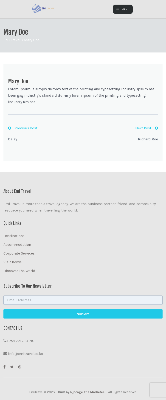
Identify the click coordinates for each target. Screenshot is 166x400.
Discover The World (19, 271)
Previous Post (22, 128)
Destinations (14, 236)
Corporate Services (19, 253)
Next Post (146, 128)
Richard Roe (148, 139)
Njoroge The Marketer (87, 392)
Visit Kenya (12, 262)
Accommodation (17, 244)
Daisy (12, 139)
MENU (122, 9)
